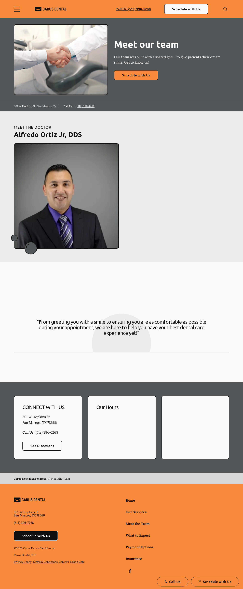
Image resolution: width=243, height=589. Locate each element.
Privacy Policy (22, 561)
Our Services (136, 512)
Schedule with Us (186, 9)
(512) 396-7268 (85, 106)
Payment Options (140, 547)
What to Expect (138, 535)
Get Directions (42, 445)
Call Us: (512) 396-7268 (133, 9)
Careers (64, 561)
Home (130, 500)
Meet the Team (138, 524)
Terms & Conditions (45, 561)
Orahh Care (77, 561)
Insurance (134, 559)
